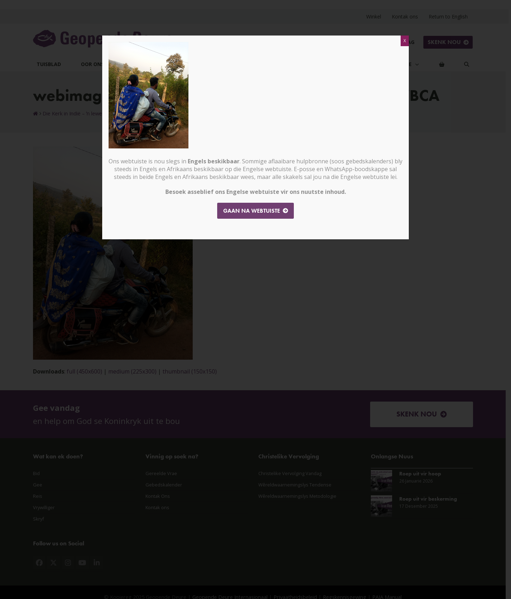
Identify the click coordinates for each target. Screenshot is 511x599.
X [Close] (404, 41)
